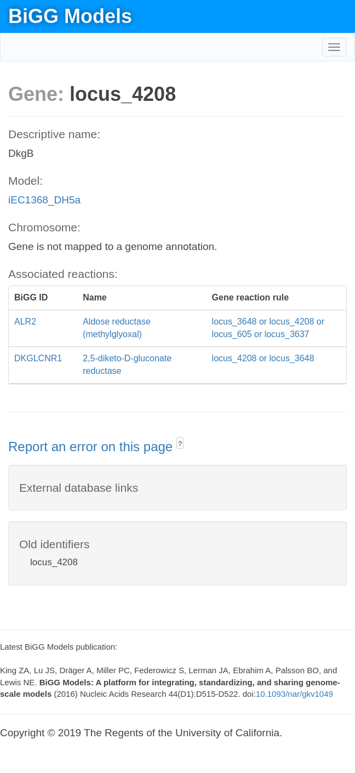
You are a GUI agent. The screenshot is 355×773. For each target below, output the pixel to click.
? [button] (180, 444)
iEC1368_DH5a (44, 200)
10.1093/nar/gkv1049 (294, 693)
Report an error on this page (92, 446)
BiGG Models (70, 16)
